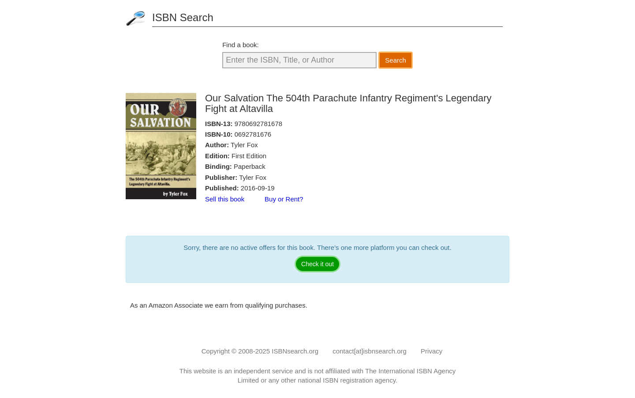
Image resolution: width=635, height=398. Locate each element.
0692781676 (253, 134)
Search (395, 60)
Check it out (317, 264)
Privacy (431, 351)
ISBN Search (182, 17)
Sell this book (224, 199)
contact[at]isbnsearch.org (369, 351)
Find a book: (240, 44)
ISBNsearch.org (295, 351)
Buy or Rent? (284, 199)
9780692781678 (258, 123)
